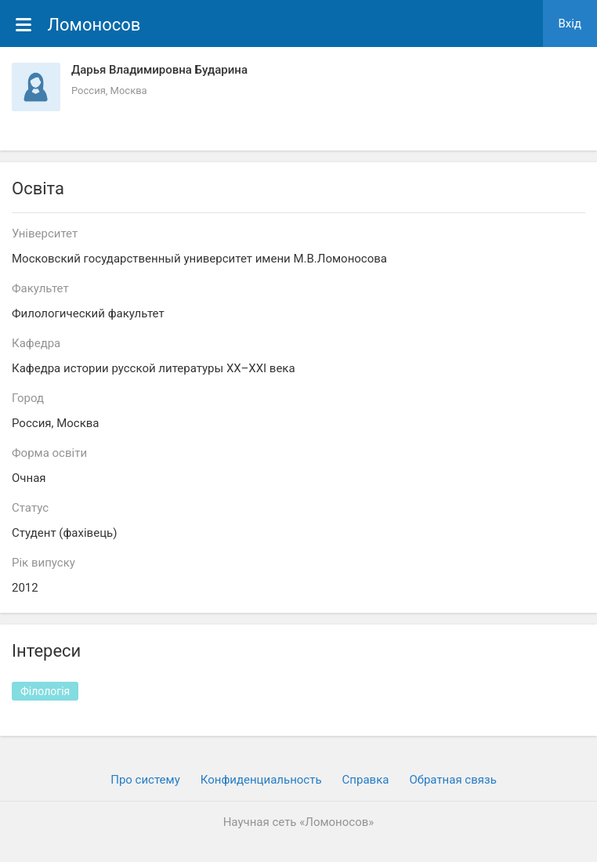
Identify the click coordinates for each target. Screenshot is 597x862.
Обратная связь (452, 780)
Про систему (145, 780)
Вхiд (570, 23)
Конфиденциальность (261, 780)
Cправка (365, 780)
